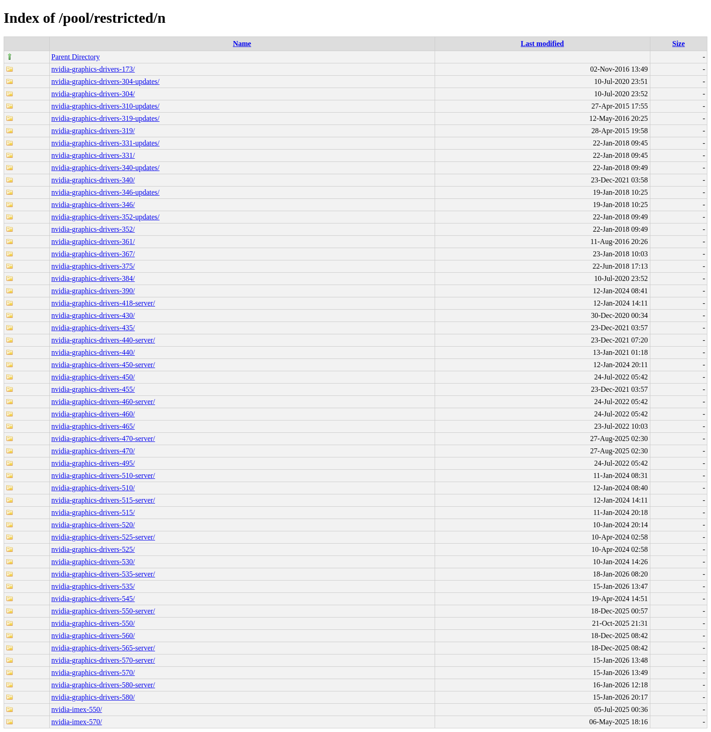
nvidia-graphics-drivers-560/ (93, 635)
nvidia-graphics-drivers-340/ (93, 180)
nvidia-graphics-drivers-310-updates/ (106, 106)
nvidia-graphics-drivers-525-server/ (103, 537)
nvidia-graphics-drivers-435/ (93, 328)
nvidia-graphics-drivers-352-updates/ (106, 217)
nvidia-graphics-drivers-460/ (93, 414)
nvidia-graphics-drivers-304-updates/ (106, 81)
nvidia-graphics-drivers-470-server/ (103, 438)
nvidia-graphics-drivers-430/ (93, 315)
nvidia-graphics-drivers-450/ (93, 377)
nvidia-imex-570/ (77, 722)
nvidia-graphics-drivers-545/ (93, 598)
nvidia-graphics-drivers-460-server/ (103, 401)
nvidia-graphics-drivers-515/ (93, 512)
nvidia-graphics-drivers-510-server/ (103, 475)
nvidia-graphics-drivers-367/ (93, 254)
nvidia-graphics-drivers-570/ (93, 672)
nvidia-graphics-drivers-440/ (93, 352)
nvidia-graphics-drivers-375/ (93, 266)
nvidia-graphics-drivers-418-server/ (103, 303)
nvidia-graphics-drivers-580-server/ (103, 685)
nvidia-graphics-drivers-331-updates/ (106, 143)
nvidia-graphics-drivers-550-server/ (103, 611)
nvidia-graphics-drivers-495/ (93, 463)
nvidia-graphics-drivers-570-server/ (103, 660)
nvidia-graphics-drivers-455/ (93, 389)
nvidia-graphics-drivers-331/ (93, 155)
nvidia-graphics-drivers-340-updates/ (106, 167)
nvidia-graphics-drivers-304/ (93, 94)
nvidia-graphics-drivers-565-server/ (103, 648)
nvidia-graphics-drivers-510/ (93, 488)
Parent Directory (76, 57)
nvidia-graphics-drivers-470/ (93, 451)
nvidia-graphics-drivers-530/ (93, 562)
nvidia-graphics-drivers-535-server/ (103, 574)
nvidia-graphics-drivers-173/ (93, 69)
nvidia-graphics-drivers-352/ (93, 229)
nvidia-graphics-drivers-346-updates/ (106, 192)
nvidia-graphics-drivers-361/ (93, 241)
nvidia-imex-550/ (77, 709)
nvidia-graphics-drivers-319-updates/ (106, 118)
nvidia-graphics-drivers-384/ (93, 278)
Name (242, 43)
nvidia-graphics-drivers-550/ (93, 623)
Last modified (542, 43)
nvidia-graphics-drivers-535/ (93, 586)
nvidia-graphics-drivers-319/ (93, 131)
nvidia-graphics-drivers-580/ (93, 697)
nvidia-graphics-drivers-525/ (93, 549)
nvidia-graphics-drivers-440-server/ (103, 340)
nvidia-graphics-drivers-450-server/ (103, 365)
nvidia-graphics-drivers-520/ (93, 525)
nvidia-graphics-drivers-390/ (93, 291)
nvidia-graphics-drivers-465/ (93, 426)
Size (678, 43)
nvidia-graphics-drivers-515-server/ (103, 500)
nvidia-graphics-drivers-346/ (93, 204)
